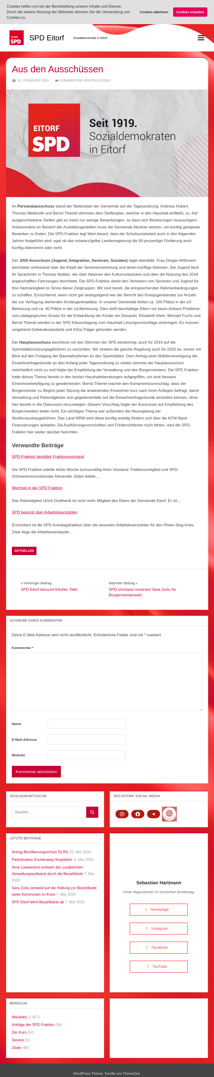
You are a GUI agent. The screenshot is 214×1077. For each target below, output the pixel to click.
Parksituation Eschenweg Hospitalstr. (42, 859)
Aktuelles (24, 550)
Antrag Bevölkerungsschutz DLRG (40, 851)
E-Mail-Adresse (24, 739)
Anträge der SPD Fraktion (33, 1024)
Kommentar (22, 647)
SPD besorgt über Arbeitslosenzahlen (45, 512)
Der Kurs (19, 1032)
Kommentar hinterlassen (85, 80)
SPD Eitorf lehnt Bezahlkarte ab (38, 901)
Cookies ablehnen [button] (154, 12)
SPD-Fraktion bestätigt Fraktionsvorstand (48, 456)
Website (18, 754)
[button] (28, 18)
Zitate (16, 1047)
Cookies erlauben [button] (190, 12)
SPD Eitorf (46, 37)
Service (18, 1039)
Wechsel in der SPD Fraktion (37, 487)
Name (16, 723)
